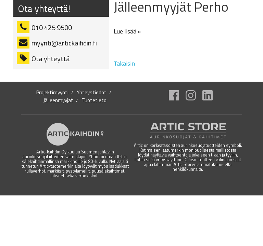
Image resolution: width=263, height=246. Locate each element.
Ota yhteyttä (51, 58)
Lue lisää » (127, 31)
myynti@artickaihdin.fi (64, 43)
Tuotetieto (94, 100)
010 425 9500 (52, 27)
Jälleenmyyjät (58, 100)
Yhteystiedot (92, 92)
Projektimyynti (52, 92)
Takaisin (124, 63)
